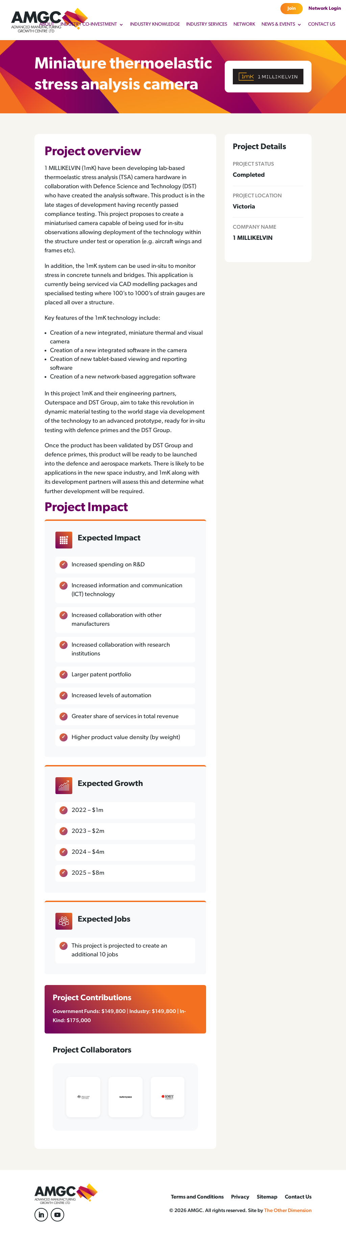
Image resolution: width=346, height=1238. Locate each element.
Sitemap (267, 1197)
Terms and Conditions (197, 1197)
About (46, 24)
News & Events (278, 24)
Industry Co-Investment (88, 24)
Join (292, 8)
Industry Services (206, 24)
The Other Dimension (288, 1210)
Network (244, 24)
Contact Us (321, 24)
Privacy (240, 1197)
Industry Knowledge (155, 24)
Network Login (324, 8)
